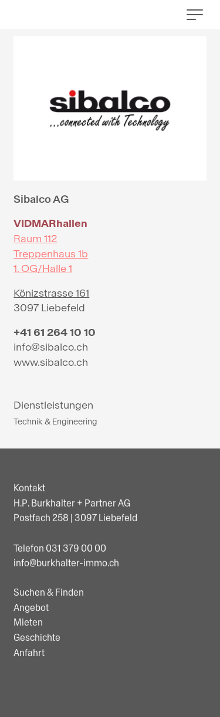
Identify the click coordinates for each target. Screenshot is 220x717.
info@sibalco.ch (50, 347)
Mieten (28, 646)
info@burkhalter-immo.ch (66, 572)
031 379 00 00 (76, 557)
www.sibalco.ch (50, 363)
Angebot (31, 631)
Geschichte (36, 662)
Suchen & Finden (48, 616)
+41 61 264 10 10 (54, 333)
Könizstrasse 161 (51, 293)
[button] (195, 14)
